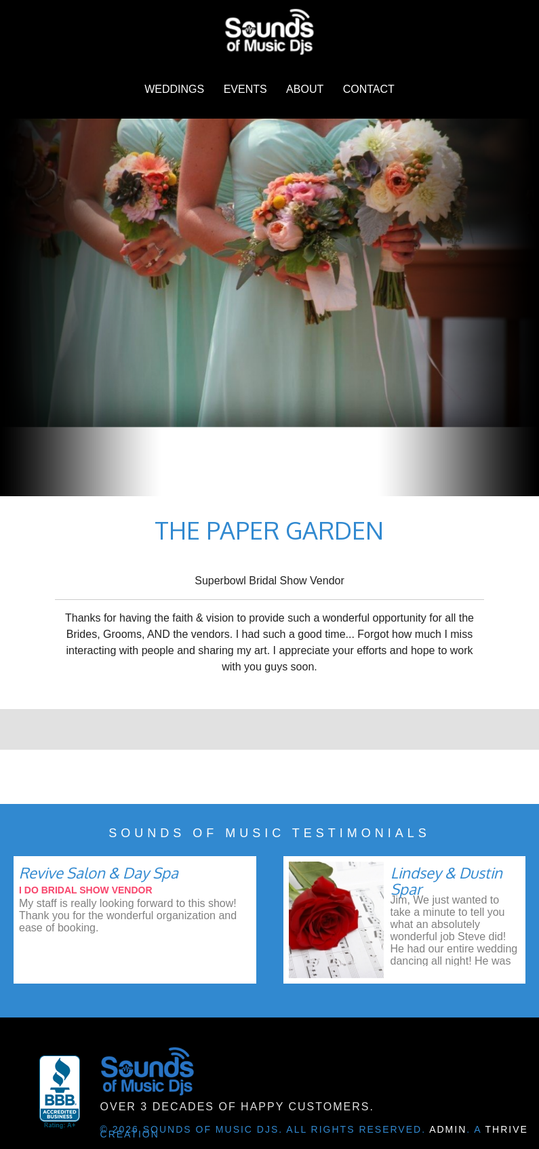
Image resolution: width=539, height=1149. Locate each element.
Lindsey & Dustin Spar (446, 880)
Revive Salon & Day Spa (98, 872)
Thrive (506, 1129)
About (304, 89)
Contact (369, 89)
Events (245, 89)
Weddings (174, 89)
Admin (447, 1129)
